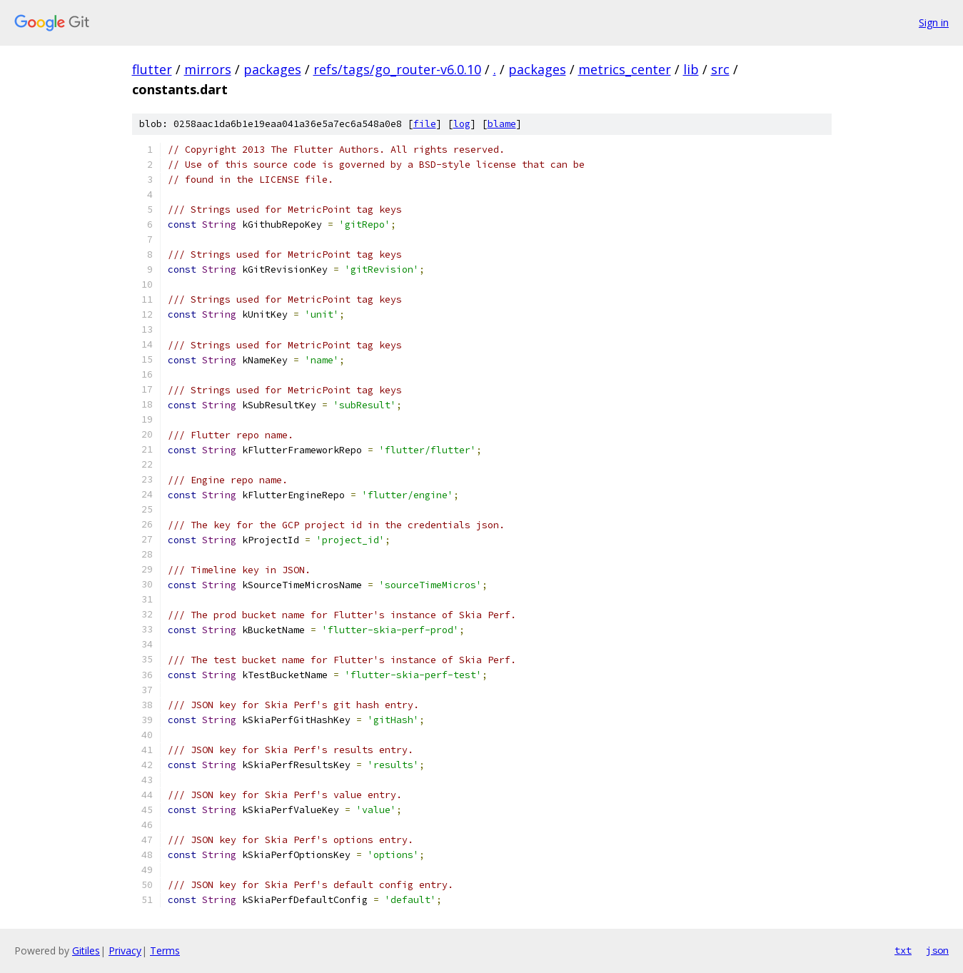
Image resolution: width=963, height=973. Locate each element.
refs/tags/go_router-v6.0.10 (397, 69)
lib (691, 69)
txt (903, 950)
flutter (152, 69)
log (461, 124)
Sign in (934, 22)
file (424, 124)
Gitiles (86, 950)
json (937, 950)
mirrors (207, 69)
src (720, 69)
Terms (165, 950)
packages (272, 69)
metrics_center (624, 69)
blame (502, 124)
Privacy (125, 950)
